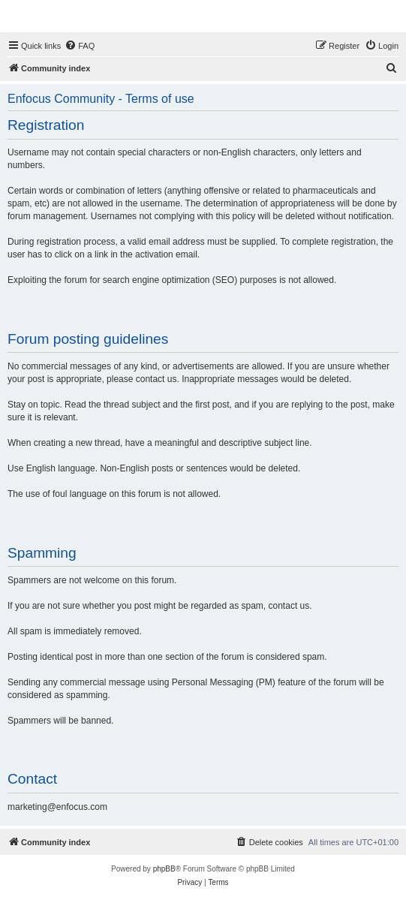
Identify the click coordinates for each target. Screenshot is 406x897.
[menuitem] (80, 46)
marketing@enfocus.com (57, 807)
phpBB (164, 869)
